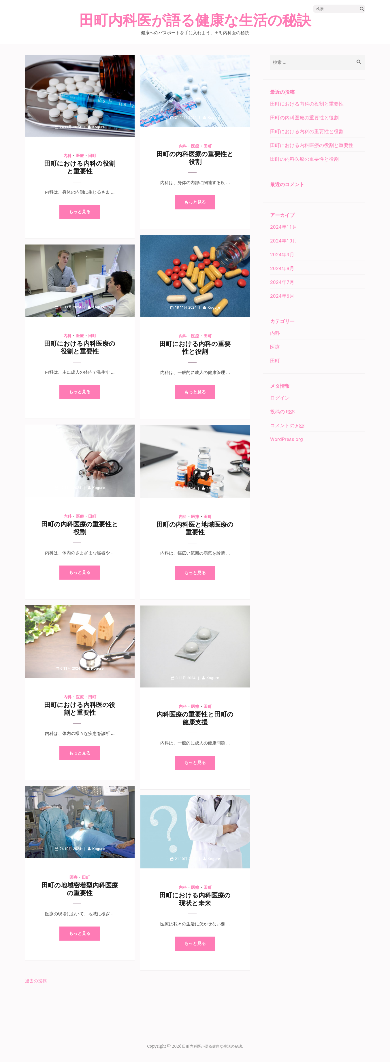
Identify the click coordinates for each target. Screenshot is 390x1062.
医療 (80, 155)
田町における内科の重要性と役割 (307, 131)
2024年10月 (283, 241)
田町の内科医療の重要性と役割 (304, 118)
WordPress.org (286, 439)
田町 (92, 155)
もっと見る (80, 211)
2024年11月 (283, 227)
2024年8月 (282, 268)
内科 (67, 155)
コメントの (287, 425)
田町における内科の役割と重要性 (307, 104)
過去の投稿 (36, 980)
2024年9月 (282, 254)
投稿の (282, 412)
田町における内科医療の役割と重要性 (311, 145)
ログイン (280, 398)
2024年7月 (282, 282)
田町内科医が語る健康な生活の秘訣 (195, 20)
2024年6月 (282, 296)
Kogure (98, 127)
